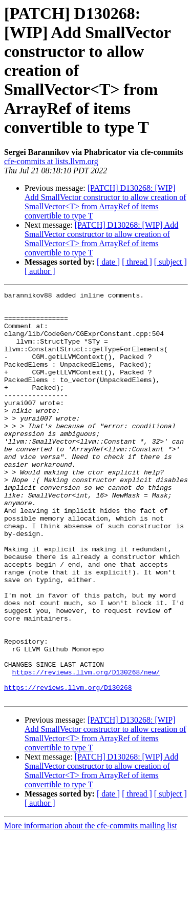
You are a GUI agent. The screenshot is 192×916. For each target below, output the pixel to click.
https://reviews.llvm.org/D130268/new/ (86, 748)
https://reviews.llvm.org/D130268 (68, 767)
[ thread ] (137, 261)
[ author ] (40, 271)
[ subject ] (170, 261)
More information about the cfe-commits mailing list (90, 907)
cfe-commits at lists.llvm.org (51, 161)
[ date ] (108, 261)
